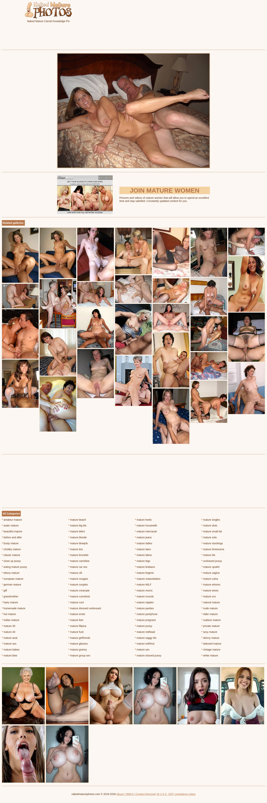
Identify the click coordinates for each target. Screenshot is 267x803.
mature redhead (145, 631)
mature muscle (144, 596)
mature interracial (146, 531)
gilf (4, 590)
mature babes (10, 649)
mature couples (78, 584)
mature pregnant (145, 620)
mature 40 (8, 631)
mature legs (142, 560)
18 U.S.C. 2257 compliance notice (176, 794)
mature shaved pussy (148, 655)
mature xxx (208, 596)
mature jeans (143, 537)
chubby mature (11, 549)
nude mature (209, 608)
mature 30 (8, 625)
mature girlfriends (79, 637)
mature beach (77, 519)
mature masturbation (148, 578)
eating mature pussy (14, 566)
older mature (209, 614)
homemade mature (13, 608)
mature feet (75, 620)
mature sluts (209, 525)
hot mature (9, 614)
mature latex (143, 549)
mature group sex (79, 655)
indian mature (10, 620)
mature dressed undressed (84, 608)
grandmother (10, 596)
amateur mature (12, 519)
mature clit (75, 572)
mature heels (143, 519)
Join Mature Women (164, 190)
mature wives (209, 590)
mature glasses (78, 643)
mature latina (143, 555)
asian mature (10, 525)
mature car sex (77, 566)
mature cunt (76, 602)
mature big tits (77, 525)
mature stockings (212, 543)
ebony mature (10, 572)
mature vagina (210, 572)
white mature (209, 655)
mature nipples (144, 602)
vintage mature (210, 649)
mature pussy (143, 625)
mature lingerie (144, 572)
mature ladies (143, 543)
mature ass (9, 643)
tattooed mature (211, 643)
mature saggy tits (145, 637)
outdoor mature (211, 620)
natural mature (210, 602)
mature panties (144, 608)
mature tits (208, 555)
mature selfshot (144, 643)
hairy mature (10, 602)
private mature (210, 625)
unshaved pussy (211, 560)
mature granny (77, 649)
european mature (12, 578)
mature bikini (76, 531)
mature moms (144, 590)
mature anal (9, 637)
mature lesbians (145, 566)
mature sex (142, 649)
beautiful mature (12, 531)
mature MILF (143, 584)
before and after (12, 537)
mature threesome (212, 549)
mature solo (209, 537)
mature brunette (78, 555)
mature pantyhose (146, 614)
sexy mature (209, 631)
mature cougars (78, 578)
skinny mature (210, 637)
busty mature (10, 543)
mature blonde (77, 537)
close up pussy (11, 560)
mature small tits (211, 531)
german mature (11, 584)
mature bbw (9, 655)
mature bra (75, 549)
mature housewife (146, 525)
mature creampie (79, 590)
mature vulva (209, 578)
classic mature (11, 555)
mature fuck (76, 631)
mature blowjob (78, 543)
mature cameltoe (79, 560)
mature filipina (77, 625)
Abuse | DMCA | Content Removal (136, 794)
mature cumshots (79, 596)
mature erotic (76, 614)
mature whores (210, 584)
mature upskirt (210, 566)
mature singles (210, 519)
